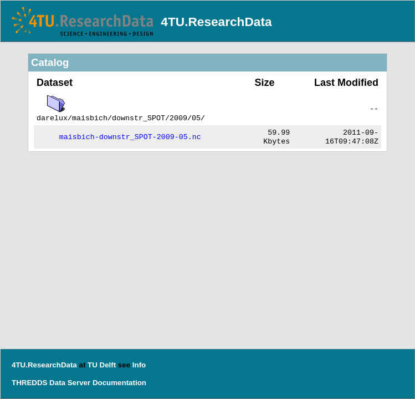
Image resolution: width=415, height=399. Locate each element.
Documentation (119, 382)
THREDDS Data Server (51, 382)
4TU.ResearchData (216, 21)
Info (139, 365)
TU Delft (102, 365)
